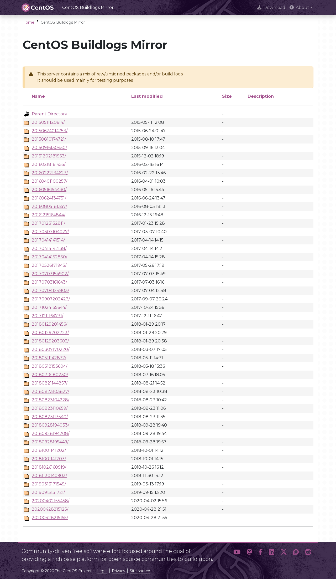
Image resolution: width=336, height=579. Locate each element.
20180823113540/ (50, 416)
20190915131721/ (48, 492)
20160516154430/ (49, 189)
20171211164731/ (47, 315)
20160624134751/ (49, 198)
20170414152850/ (49, 256)
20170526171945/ (49, 265)
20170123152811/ (48, 223)
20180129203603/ (50, 341)
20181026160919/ (49, 467)
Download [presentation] (271, 7)
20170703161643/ (49, 282)
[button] (237, 553)
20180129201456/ (49, 324)
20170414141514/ (48, 240)
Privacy (118, 570)
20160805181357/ (49, 206)
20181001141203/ (49, 458)
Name (38, 96)
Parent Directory (49, 113)
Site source (140, 570)
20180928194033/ (50, 425)
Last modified (147, 96)
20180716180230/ (50, 374)
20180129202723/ (50, 332)
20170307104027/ (50, 231)
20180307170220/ (50, 349)
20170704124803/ (50, 290)
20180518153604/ (49, 366)
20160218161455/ (48, 164)
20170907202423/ (51, 298)
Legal (102, 570)
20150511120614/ (48, 122)
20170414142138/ (49, 248)
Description (261, 96)
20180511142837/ (49, 357)
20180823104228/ (50, 399)
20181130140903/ (49, 475)
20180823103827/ (50, 391)
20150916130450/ (49, 147)
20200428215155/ (50, 517)
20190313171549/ (49, 483)
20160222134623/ (50, 172)
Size (227, 96)
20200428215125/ (50, 509)
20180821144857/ (49, 383)
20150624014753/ (49, 130)
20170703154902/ (50, 273)
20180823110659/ (49, 408)
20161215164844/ (48, 214)
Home (28, 22)
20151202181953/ (49, 155)
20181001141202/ (49, 450)
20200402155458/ (50, 500)
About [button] (299, 7)
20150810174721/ (49, 139)
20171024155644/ (49, 307)
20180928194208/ (50, 433)
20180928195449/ (50, 441)
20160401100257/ (49, 181)
